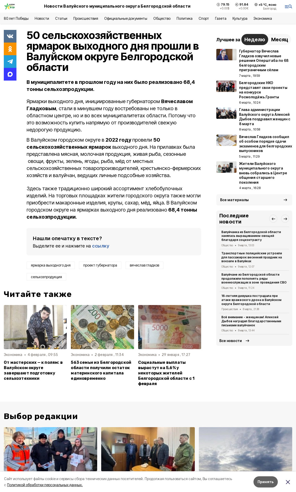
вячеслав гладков (144, 265)
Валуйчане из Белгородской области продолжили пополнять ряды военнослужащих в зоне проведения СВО (254, 279)
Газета (220, 18)
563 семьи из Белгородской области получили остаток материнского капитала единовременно (101, 370)
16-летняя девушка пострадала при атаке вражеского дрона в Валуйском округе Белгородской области (251, 300)
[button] (273, 219)
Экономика (262, 18)
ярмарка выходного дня (51, 265)
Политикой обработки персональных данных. (45, 485)
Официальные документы (125, 18)
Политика (185, 18)
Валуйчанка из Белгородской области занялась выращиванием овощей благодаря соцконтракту (251, 236)
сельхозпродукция (46, 277)
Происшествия (85, 18)
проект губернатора (100, 265)
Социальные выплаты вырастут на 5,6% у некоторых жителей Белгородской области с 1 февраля (166, 373)
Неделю (254, 39)
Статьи (61, 18)
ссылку (100, 246)
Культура (239, 18)
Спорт (204, 18)
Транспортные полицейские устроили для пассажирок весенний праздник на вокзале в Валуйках (251, 257)
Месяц (279, 39)
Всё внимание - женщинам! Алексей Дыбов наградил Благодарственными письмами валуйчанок (251, 321)
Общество (162, 18)
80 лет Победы (16, 18)
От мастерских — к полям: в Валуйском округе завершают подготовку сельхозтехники (33, 370)
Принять (266, 482)
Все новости (230, 340)
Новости (42, 18)
